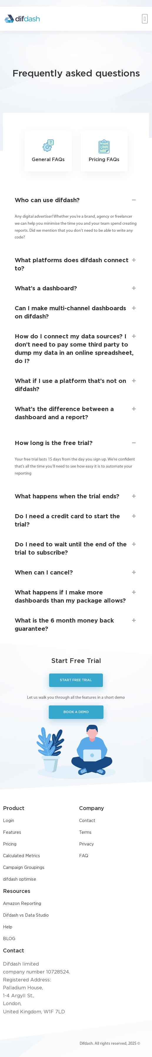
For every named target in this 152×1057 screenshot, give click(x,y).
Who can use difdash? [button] (76, 200)
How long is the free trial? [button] (76, 443)
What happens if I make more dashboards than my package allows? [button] (76, 596)
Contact (87, 821)
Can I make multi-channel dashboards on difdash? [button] (76, 311)
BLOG (9, 939)
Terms (85, 832)
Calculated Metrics (21, 856)
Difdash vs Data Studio (26, 915)
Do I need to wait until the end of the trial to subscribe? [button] (76, 548)
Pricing (9, 844)
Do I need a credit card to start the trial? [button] (76, 519)
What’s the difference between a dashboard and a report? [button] (76, 412)
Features (12, 832)
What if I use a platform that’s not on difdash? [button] (76, 384)
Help (7, 927)
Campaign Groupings (23, 868)
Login (8, 821)
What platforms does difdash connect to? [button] (76, 263)
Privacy (86, 844)
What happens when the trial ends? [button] (76, 496)
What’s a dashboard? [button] (76, 288)
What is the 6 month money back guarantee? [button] (76, 624)
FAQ (83, 856)
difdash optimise (19, 879)
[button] (145, 18)
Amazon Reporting (22, 904)
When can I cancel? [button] (76, 573)
